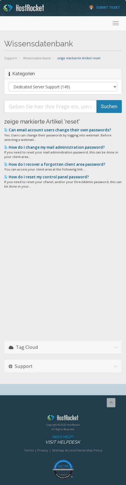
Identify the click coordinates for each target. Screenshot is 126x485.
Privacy (42, 450)
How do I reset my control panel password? (46, 176)
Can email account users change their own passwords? (57, 130)
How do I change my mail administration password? (54, 147)
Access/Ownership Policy (83, 450)
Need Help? (62, 440)
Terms (29, 450)
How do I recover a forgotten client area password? (54, 164)
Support (10, 58)
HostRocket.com (63, 419)
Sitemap (58, 450)
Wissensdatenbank (37, 58)
